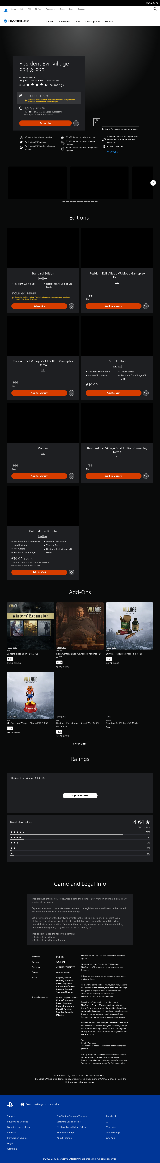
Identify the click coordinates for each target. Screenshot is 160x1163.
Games (13, 9)
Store (71, 9)
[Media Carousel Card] (37, 179)
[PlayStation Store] (17, 17)
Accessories (50, 9)
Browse (109, 18)
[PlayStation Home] (5, 9)
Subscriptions (92, 18)
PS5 (21, 9)
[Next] (153, 180)
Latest (49, 18)
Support (81, 9)
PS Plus (38, 9)
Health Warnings (88, 1040)
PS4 (29, 9)
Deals (77, 18)
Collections (64, 18)
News (62, 9)
